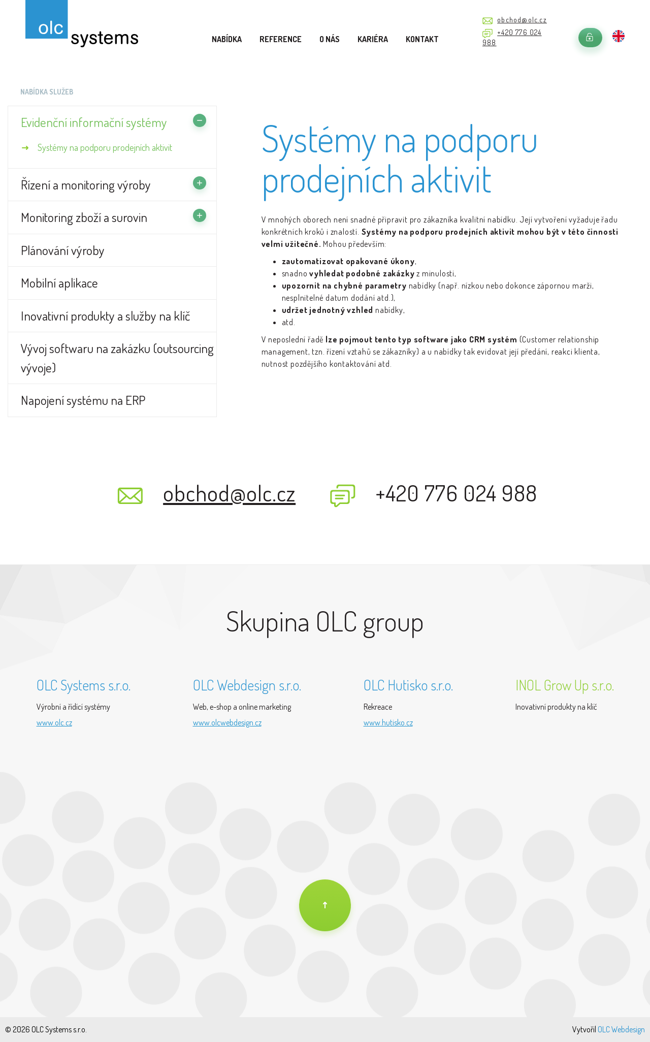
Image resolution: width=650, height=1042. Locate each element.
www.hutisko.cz (388, 722)
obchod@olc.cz (522, 19)
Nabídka (227, 39)
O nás (329, 39)
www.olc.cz (54, 722)
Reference (280, 39)
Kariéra (373, 39)
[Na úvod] (325, 905)
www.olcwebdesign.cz (227, 722)
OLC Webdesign (621, 1029)
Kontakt (422, 39)
